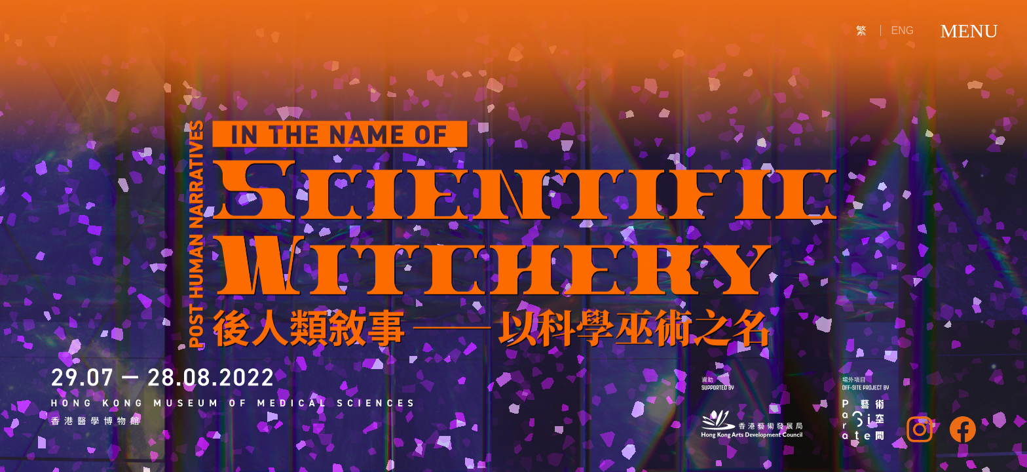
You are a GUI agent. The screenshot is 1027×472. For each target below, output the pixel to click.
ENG (902, 30)
